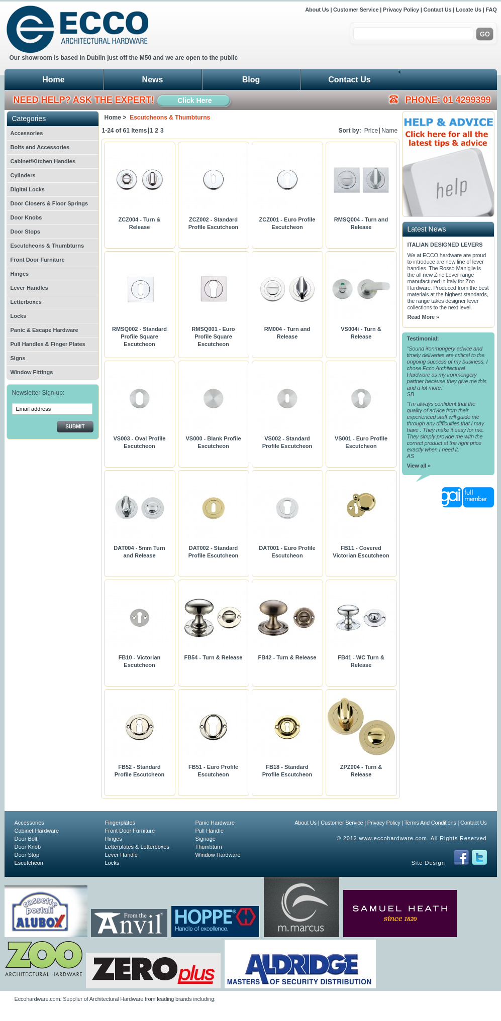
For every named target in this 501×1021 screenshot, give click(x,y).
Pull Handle (209, 831)
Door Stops (25, 232)
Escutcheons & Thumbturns (47, 246)
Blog (251, 79)
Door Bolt (26, 839)
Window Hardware (218, 855)
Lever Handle (121, 855)
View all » (419, 466)
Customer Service (355, 10)
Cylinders (23, 175)
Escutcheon (29, 863)
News (152, 79)
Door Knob (28, 847)
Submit (74, 426)
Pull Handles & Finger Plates (48, 344)
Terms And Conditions (430, 823)
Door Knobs (26, 217)
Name (389, 131)
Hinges (20, 274)
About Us (317, 10)
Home (53, 79)
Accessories (27, 133)
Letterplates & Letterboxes (137, 847)
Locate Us (468, 10)
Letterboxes (26, 302)
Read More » (423, 317)
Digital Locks (28, 189)
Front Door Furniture (38, 260)
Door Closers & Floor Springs (49, 203)
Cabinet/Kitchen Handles (43, 161)
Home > (116, 118)
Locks (19, 316)
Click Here (194, 100)
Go (484, 34)
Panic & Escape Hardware (44, 330)
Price (371, 131)
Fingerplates (120, 823)
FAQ (490, 10)
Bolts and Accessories (40, 147)
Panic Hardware (215, 823)
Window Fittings (32, 372)
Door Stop (27, 855)
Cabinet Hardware (37, 831)
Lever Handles (29, 288)
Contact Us (437, 10)
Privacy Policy (401, 10)
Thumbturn (208, 847)
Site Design (428, 863)
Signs (18, 358)
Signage (205, 839)
